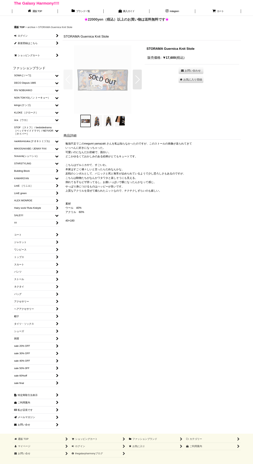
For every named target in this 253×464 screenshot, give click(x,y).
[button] (68, 79)
